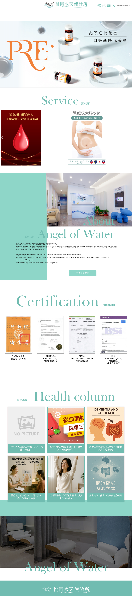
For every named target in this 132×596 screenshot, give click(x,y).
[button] (56, 85)
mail (109, 5)
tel (99, 5)
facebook (104, 5)
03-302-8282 (123, 5)
